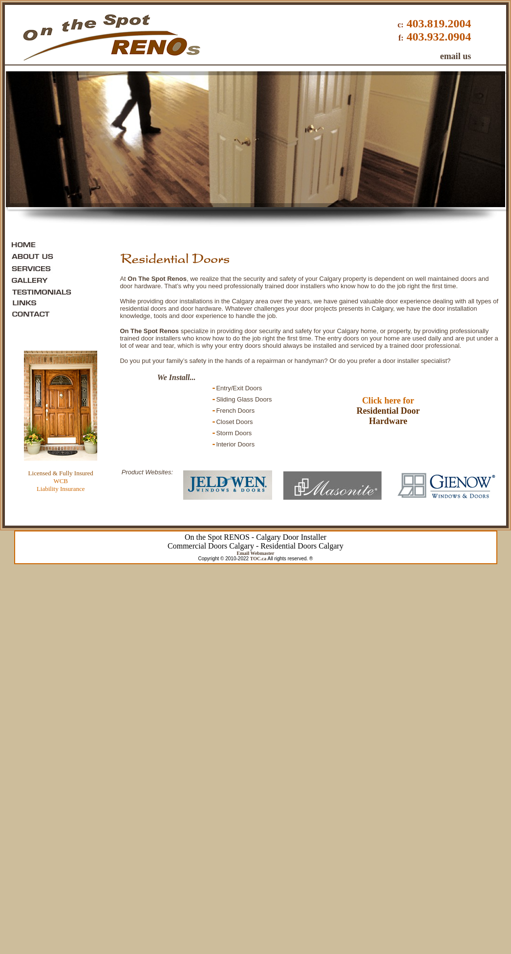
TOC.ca (258, 558)
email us (455, 56)
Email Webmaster (256, 553)
